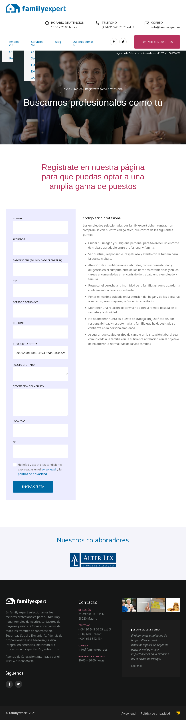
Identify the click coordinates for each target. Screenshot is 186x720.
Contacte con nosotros (157, 41)
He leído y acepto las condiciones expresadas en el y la (40, 469)
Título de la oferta (25, 343)
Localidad (19, 420)
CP (14, 441)
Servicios (26, 41)
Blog (40, 41)
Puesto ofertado (24, 364)
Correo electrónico (26, 301)
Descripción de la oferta (28, 385)
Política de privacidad (155, 713)
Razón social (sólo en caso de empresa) (37, 260)
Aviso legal (129, 713)
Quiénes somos (57, 41)
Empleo (11, 41)
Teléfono (19, 322)
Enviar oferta (33, 486)
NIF (15, 280)
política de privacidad (32, 474)
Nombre (18, 218)
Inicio (66, 88)
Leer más (136, 665)
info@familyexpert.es (165, 27)
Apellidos (19, 238)
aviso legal (49, 469)
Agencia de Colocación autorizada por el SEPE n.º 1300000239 (148, 52)
